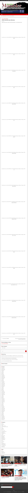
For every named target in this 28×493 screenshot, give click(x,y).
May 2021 (2, 404)
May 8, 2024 (3, 21)
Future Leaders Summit (3, 431)
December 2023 (3, 383)
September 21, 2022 (17, 480)
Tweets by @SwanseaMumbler (4, 343)
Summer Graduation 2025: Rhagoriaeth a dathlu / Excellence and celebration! (9, 359)
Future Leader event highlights (6, 338)
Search (26, 351)
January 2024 (2, 382)
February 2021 (2, 406)
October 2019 (2, 419)
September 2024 (3, 377)
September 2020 (3, 410)
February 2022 (2, 398)
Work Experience (19, 463)
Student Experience (3, 443)
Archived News (22, 0)
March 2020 (2, 415)
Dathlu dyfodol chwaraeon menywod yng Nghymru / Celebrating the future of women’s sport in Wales (12, 355)
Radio (2, 440)
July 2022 (2, 395)
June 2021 (2, 403)
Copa (2, 427)
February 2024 (2, 381)
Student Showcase (3, 444)
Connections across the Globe (4, 426)
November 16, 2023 (17, 466)
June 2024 (2, 379)
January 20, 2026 (3, 467)
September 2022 (3, 394)
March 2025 (2, 374)
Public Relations (3, 439)
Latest (5, 463)
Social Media (2, 441)
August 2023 (2, 386)
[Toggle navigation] (2, 14)
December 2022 (3, 392)
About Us (2, 423)
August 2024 (2, 378)
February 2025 (2, 375)
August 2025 (2, 370)
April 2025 (2, 373)
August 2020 (2, 411)
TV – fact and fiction (3, 445)
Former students (3, 430)
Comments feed (3, 452)
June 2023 (2, 388)
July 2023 (2, 387)
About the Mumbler (7, 0)
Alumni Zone (2, 424)
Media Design (2, 436)
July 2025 (2, 371)
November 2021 (3, 400)
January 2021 (2, 407)
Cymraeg (2, 428)
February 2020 (2, 416)
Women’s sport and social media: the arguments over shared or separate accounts (20, 339)
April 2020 (2, 414)
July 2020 (2, 412)
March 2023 (2, 390)
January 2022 (2, 399)
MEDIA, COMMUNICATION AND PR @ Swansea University (15, 0)
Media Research (3, 437)
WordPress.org (3, 453)
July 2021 (2, 402)
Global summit (2, 432)
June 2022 (2, 396)
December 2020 (3, 408)
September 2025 (3, 369)
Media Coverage (3, 435)
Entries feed (2, 451)
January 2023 (2, 391)
